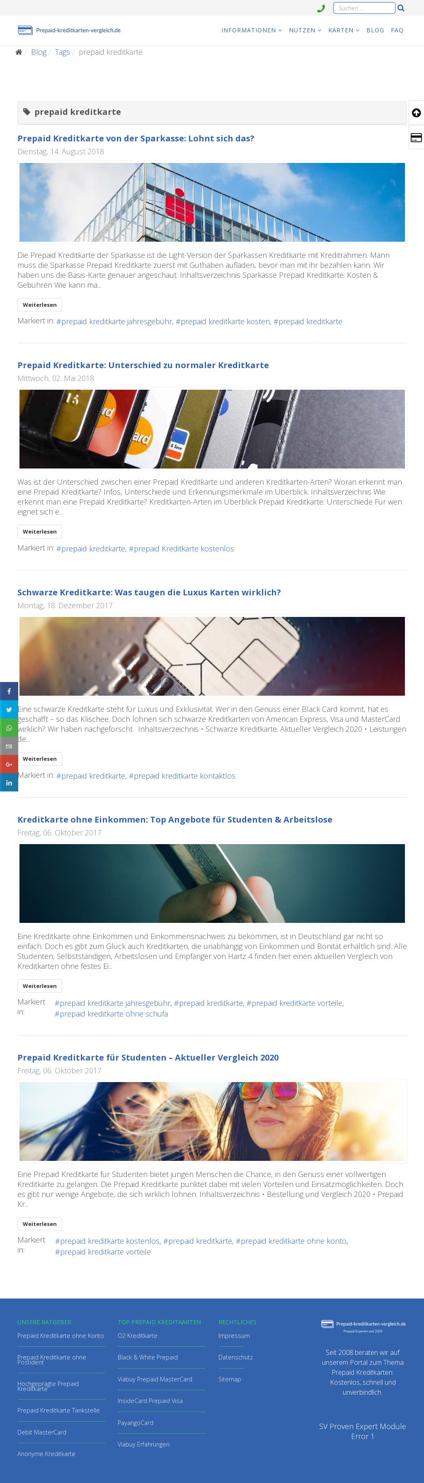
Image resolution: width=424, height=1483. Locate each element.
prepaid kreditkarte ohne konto (293, 1241)
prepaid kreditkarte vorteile (297, 1003)
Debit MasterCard (41, 1432)
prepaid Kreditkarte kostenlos (184, 548)
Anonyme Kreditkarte (46, 1454)
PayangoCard (135, 1423)
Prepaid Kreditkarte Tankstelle (58, 1410)
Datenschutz (235, 1357)
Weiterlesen (40, 304)
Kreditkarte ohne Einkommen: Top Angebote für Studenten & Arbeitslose (174, 819)
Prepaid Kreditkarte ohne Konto (60, 1336)
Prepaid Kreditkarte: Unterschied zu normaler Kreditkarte (143, 365)
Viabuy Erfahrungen (144, 1444)
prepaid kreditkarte (310, 321)
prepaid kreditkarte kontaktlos (184, 776)
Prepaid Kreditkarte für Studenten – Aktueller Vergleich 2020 (148, 1057)
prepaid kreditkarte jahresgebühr (116, 321)
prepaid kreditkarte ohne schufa (114, 1014)
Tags (62, 52)
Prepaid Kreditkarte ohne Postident (51, 1359)
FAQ (397, 30)
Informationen (248, 30)
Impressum (234, 1336)
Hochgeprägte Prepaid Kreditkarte (48, 1386)
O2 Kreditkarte (137, 1336)
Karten (341, 30)
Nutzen (302, 30)
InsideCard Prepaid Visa (150, 1401)
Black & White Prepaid (148, 1357)
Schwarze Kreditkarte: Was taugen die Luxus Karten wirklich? (149, 592)
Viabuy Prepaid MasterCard (155, 1379)
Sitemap (229, 1379)
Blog (375, 30)
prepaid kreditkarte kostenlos (110, 1241)
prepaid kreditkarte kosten (225, 321)
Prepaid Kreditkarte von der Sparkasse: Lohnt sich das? (135, 138)
